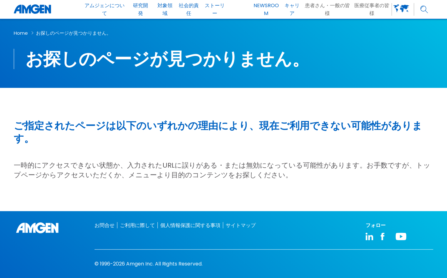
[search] (424, 9)
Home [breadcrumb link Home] (21, 33)
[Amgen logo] (32, 9)
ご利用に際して (137, 225)
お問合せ (105, 225)
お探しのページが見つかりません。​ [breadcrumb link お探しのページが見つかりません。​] (73, 33)
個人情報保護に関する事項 (190, 225)
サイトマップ (241, 225)
